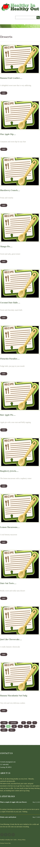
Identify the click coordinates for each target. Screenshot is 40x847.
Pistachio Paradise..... (10, 358)
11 (20, 726)
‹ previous (13, 722)
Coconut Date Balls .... (10, 302)
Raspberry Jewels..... (9, 471)
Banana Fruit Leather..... (11, 78)
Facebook (2, 834)
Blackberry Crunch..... (10, 190)
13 (32, 726)
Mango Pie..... (6, 246)
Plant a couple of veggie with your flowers (13, 802)
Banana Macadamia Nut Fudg (13, 695)
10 (14, 726)
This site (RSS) (13, 834)
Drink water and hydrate (8, 817)
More (3, 93)
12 (26, 726)
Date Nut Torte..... (8, 583)
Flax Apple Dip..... (8, 134)
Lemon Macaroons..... (10, 527)
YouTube (5, 834)
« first (4, 722)
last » (11, 730)
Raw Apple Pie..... (8, 415)
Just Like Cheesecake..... (11, 639)
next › (4, 730)
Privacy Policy (21, 839)
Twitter (9, 834)
